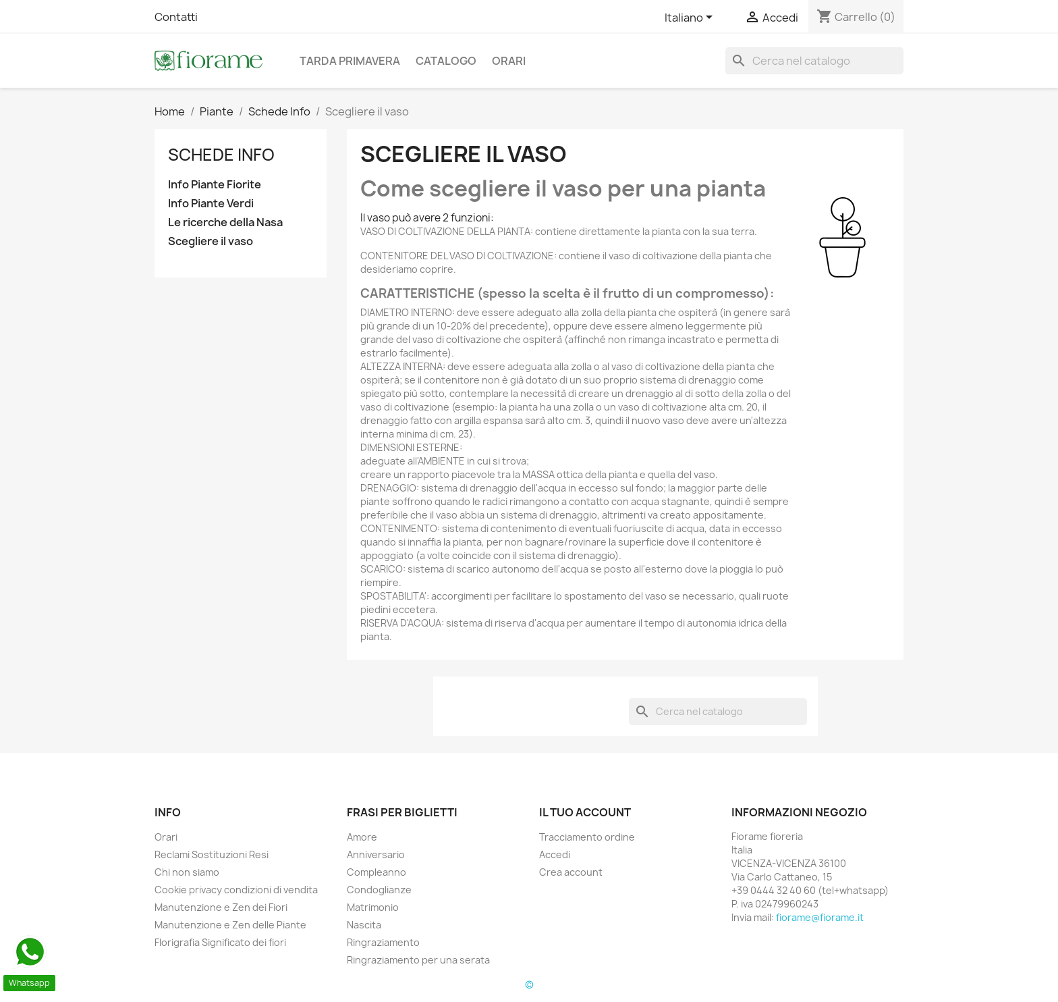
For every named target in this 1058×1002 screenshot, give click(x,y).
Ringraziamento (383, 942)
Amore (362, 836)
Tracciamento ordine (587, 836)
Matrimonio (373, 907)
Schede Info (221, 154)
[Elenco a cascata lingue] (691, 18)
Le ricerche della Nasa (225, 222)
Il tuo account (585, 812)
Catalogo (446, 60)
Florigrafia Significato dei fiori (220, 942)
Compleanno (376, 872)
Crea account (571, 872)
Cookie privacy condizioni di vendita (236, 889)
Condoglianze (379, 889)
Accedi (554, 854)
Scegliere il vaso (210, 241)
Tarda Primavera (350, 60)
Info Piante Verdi (211, 203)
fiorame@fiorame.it (820, 917)
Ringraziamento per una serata (418, 959)
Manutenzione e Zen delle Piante (230, 924)
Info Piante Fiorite (214, 185)
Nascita (364, 924)
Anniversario (376, 854)
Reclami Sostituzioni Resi (212, 854)
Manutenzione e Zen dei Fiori (221, 907)
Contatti (176, 16)
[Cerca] (814, 60)
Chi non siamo (187, 872)
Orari (509, 60)
